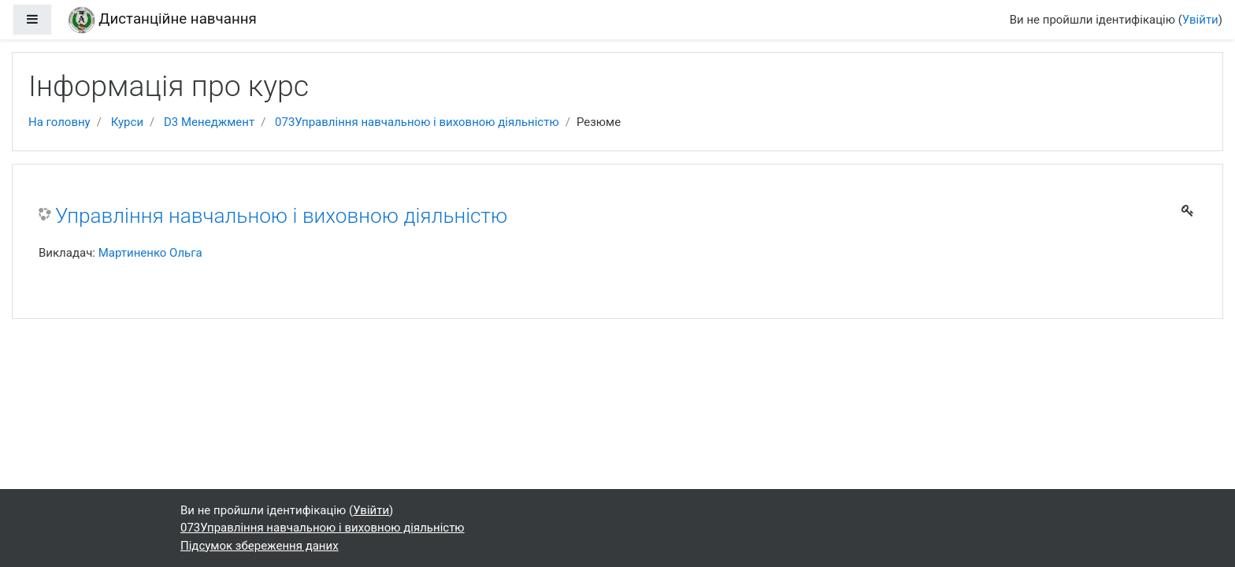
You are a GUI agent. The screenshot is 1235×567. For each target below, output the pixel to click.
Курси (127, 122)
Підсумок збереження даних (259, 546)
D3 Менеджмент (209, 122)
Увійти (1200, 20)
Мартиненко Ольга (150, 253)
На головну (59, 122)
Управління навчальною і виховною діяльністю (281, 216)
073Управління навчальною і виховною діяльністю (417, 122)
